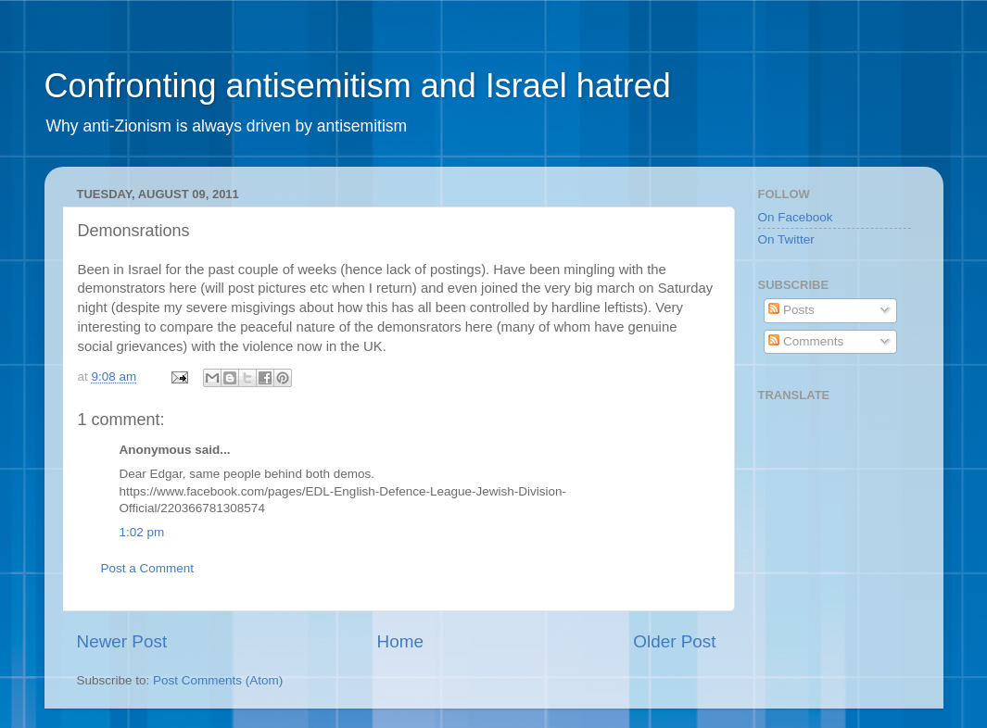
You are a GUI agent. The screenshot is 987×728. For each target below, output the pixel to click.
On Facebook (795, 217)
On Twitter (786, 239)
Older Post (674, 641)
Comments (805, 341)
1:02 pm (142, 532)
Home (400, 641)
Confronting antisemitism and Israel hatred (357, 86)
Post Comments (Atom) (218, 680)
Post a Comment (148, 568)
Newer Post (122, 641)
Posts (791, 310)
